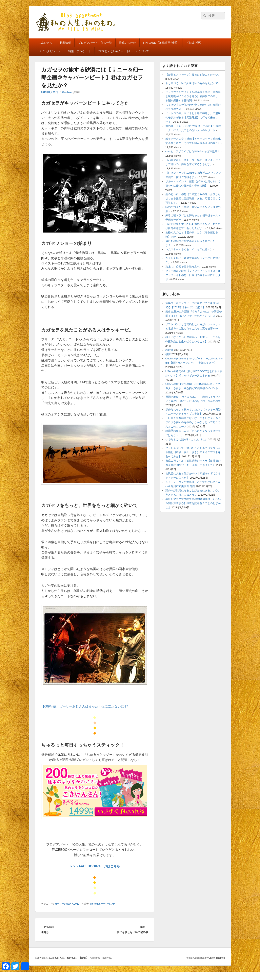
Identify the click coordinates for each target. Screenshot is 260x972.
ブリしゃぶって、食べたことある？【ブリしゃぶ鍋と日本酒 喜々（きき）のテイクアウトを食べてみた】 (193, 452)
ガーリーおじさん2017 (67, 903)
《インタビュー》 (50, 51)
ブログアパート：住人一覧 (95, 42)
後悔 (168, 354)
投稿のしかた (127, 42)
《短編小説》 (194, 42)
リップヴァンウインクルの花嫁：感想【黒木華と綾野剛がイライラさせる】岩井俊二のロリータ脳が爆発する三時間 (193, 96)
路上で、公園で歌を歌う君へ (182, 266)
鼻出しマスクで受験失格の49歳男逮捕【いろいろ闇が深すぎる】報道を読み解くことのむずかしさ (193, 503)
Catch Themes (216, 957)
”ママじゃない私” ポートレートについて (123, 51)
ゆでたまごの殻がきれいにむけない (186, 439)
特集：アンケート (79, 51)
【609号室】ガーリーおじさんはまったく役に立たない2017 (84, 706)
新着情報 (65, 42)
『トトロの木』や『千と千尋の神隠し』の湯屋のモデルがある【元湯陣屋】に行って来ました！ (193, 117)
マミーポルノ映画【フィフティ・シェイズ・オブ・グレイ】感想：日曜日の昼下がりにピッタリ (193, 275)
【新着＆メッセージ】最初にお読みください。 (193, 74)
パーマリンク (108, 903)
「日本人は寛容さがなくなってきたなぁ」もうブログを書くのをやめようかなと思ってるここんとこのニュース (193, 422)
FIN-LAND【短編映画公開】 (161, 42)
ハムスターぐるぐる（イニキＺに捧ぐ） (189, 249)
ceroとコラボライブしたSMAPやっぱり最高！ (192, 151)
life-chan (67, 92)
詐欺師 (169, 350)
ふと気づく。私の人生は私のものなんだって (191, 83)
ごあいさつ (45, 42)
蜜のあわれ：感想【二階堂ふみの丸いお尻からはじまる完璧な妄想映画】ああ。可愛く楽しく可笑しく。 (193, 198)
